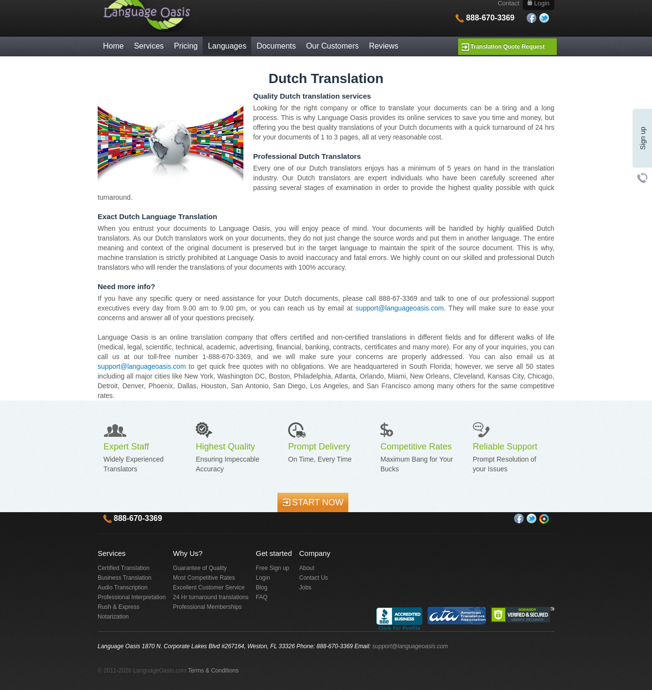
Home (113, 46)
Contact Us (313, 577)
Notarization (113, 616)
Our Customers (332, 46)
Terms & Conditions (213, 670)
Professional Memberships (207, 607)
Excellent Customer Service (208, 587)
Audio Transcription (123, 587)
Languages (227, 46)
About (306, 568)
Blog (262, 587)
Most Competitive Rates (204, 577)
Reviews (383, 46)
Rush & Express (118, 607)
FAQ (262, 597)
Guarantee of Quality (200, 568)
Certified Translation (124, 568)
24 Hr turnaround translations (210, 597)
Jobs (305, 587)
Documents (276, 46)
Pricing (186, 46)
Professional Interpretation (132, 597)
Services (149, 46)
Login (263, 577)
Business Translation (125, 577)
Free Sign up (273, 568)
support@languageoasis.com (400, 308)
